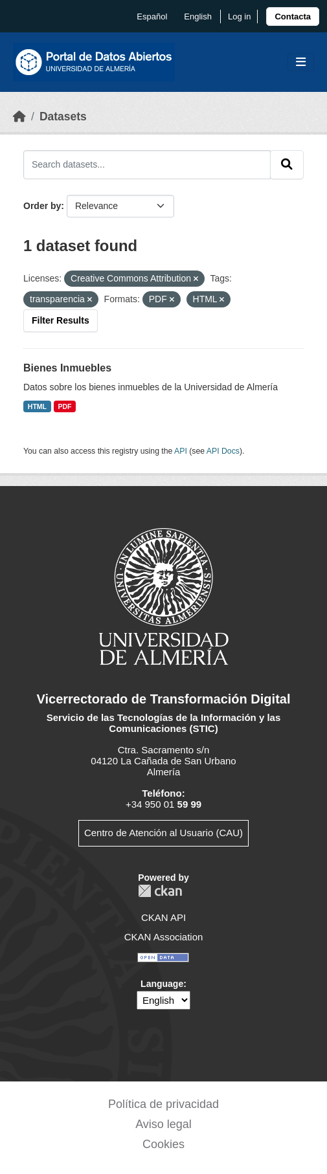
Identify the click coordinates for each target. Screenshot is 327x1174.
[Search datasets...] (147, 164)
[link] (292, 16)
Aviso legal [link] (163, 1124)
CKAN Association (163, 936)
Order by (42, 206)
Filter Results (60, 320)
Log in (239, 16)
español (152, 16)
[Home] (19, 116)
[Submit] (287, 164)
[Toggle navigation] (301, 62)
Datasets (63, 116)
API (180, 451)
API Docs (223, 451)
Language (162, 984)
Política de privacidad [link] (163, 1104)
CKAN (160, 891)
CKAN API (163, 917)
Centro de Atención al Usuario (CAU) (163, 832)
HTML (37, 406)
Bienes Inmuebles (67, 367)
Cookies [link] (163, 1144)
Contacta (293, 16)
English (198, 16)
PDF (65, 406)
